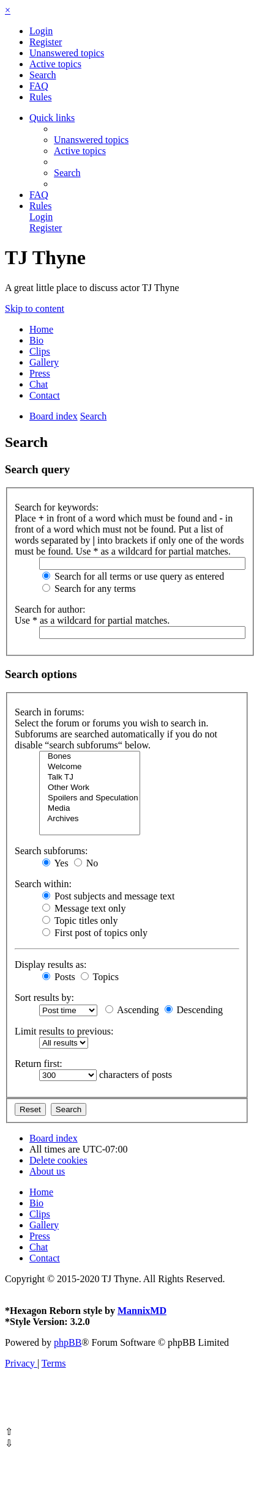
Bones (90, 756)
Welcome (90, 767)
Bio (36, 340)
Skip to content (34, 308)
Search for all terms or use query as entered (133, 576)
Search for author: (50, 609)
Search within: (43, 884)
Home (41, 329)
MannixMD (142, 1310)
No (86, 863)
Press (39, 373)
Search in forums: (49, 712)
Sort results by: (44, 997)
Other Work (90, 788)
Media (90, 808)
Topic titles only (80, 920)
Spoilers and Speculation (90, 798)
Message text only (83, 908)
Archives (90, 819)
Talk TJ (90, 777)
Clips (39, 351)
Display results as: (50, 964)
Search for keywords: (57, 507)
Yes (55, 863)
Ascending (132, 1010)
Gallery (44, 362)
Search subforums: (51, 851)
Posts (58, 977)
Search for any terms (89, 588)
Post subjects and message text (108, 896)
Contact (44, 395)
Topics (100, 977)
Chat (38, 384)
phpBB (67, 1342)
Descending (194, 1010)
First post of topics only (95, 933)
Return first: (38, 1063)
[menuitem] (41, 31)
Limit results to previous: (64, 1031)
